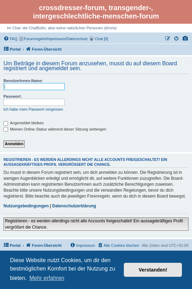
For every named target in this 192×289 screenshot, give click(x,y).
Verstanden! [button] (153, 270)
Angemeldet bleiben (23, 123)
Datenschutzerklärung (74, 205)
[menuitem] (185, 39)
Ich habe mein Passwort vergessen (33, 109)
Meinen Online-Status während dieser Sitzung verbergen (54, 129)
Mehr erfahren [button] (46, 278)
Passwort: (12, 96)
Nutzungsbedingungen (26, 205)
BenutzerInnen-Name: (23, 81)
